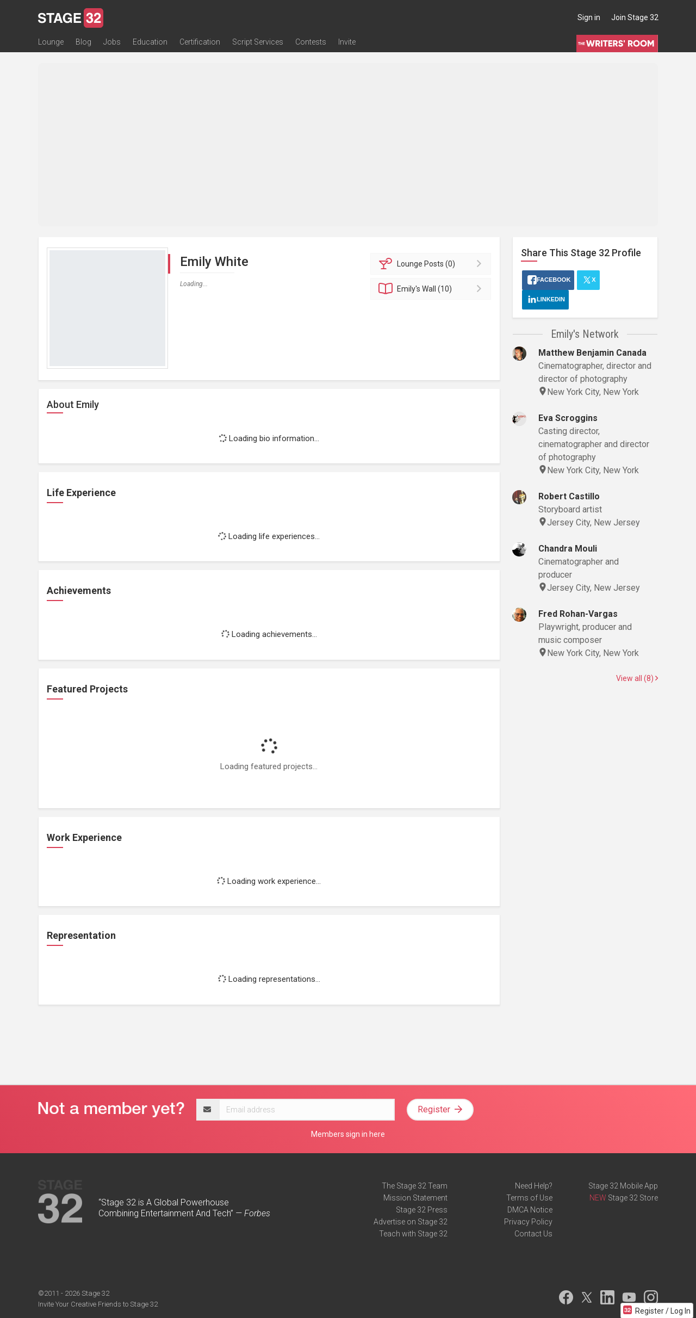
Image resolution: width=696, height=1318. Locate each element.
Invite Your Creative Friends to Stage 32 (98, 1304)
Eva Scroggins (568, 418)
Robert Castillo (569, 496)
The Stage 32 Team (415, 1185)
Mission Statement (415, 1197)
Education (150, 42)
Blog (83, 42)
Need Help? (533, 1185)
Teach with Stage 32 (413, 1233)
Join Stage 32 (634, 17)
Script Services (257, 42)
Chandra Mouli (567, 548)
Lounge (51, 42)
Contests (310, 42)
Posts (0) (432, 263)
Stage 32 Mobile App (623, 1185)
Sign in (588, 17)
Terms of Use (529, 1197)
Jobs (112, 42)
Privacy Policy (528, 1221)
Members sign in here (348, 1134)
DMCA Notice (529, 1209)
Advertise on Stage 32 (411, 1221)
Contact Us (533, 1233)
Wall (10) (432, 288)
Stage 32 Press (422, 1209)
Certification (199, 42)
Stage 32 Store (633, 1197)
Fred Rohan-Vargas (578, 614)
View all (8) (637, 678)
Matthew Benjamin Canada (592, 353)
